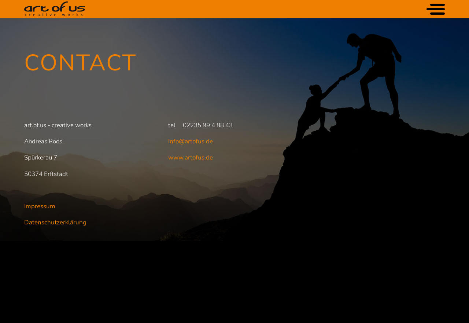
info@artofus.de (190, 141)
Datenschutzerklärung (55, 222)
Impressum (39, 206)
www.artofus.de (190, 157)
